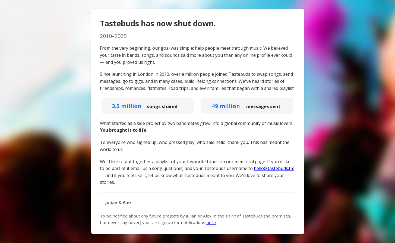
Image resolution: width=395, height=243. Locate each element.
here (211, 222)
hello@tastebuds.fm (274, 168)
